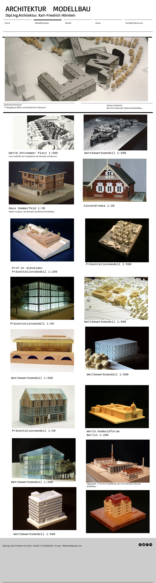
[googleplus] (147, 544)
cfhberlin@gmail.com (72, 545)
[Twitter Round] (143, 544)
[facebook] (140, 544)
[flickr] (150, 544)
